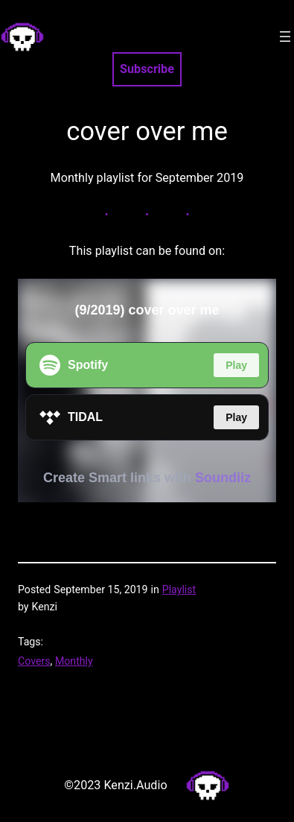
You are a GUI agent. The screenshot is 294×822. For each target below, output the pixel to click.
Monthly (74, 661)
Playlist (179, 589)
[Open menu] (285, 36)
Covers (34, 661)
